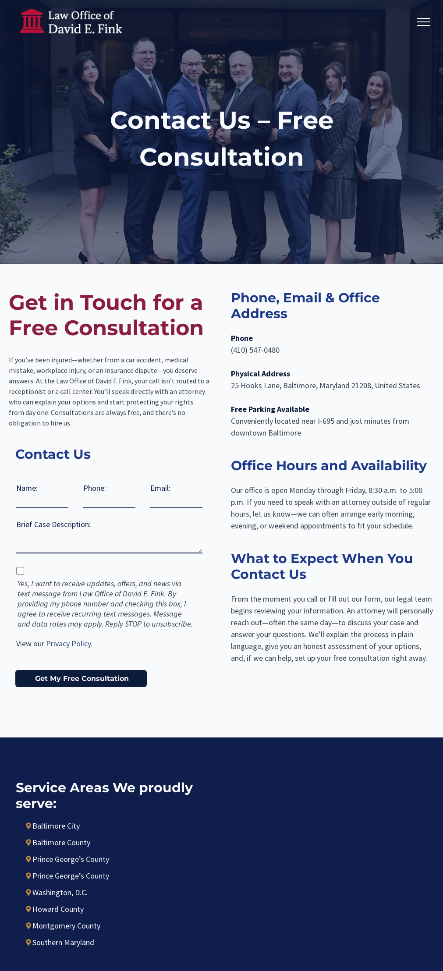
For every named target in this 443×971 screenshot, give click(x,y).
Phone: (94, 488)
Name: (27, 488)
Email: (160, 488)
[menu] (423, 22)
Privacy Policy (68, 643)
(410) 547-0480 (255, 350)
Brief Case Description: (53, 524)
